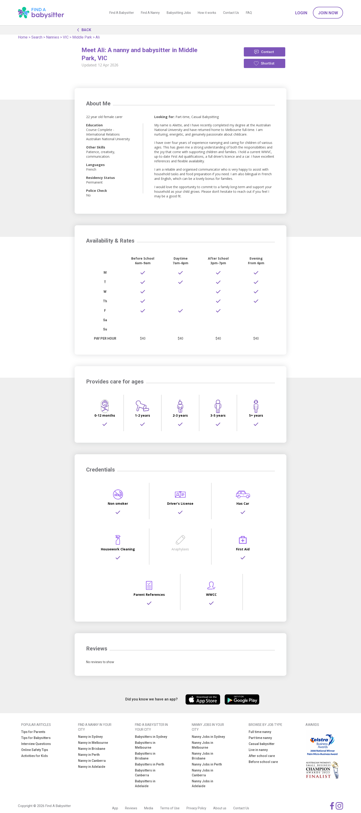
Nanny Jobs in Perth (207, 764)
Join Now (328, 12)
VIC (66, 37)
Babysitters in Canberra (145, 772)
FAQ (249, 13)
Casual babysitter (262, 744)
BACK (83, 30)
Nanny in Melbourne (93, 743)
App (115, 808)
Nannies (52, 37)
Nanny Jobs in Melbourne (202, 745)
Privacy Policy (196, 808)
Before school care (263, 762)
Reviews (131, 808)
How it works (207, 13)
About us (219, 808)
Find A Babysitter (121, 13)
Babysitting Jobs (179, 13)
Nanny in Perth (89, 755)
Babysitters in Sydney (151, 737)
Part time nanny (260, 738)
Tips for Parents (33, 732)
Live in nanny (258, 750)
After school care (262, 756)
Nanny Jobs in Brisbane (202, 756)
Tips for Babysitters (36, 738)
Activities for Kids (34, 756)
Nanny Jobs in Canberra (202, 772)
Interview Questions (36, 744)
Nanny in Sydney (90, 737)
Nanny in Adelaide (91, 766)
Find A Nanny (150, 13)
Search (36, 37)
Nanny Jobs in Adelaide (202, 783)
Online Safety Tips (34, 750)
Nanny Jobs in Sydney (208, 737)
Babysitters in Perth (149, 764)
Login (301, 12)
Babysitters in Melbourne (145, 745)
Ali (98, 37)
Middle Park (82, 37)
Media (148, 808)
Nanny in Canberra (92, 761)
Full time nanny (260, 732)
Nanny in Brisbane (91, 749)
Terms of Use (170, 808)
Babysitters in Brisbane (145, 756)
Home (23, 37)
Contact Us (231, 13)
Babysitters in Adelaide (145, 783)
